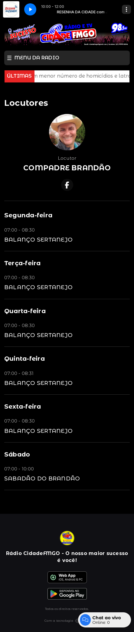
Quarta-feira (25, 311)
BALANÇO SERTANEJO (38, 239)
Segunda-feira (28, 215)
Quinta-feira (24, 358)
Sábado (17, 454)
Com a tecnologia (67, 621)
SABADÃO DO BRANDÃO (42, 478)
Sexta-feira (22, 406)
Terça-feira (22, 263)
